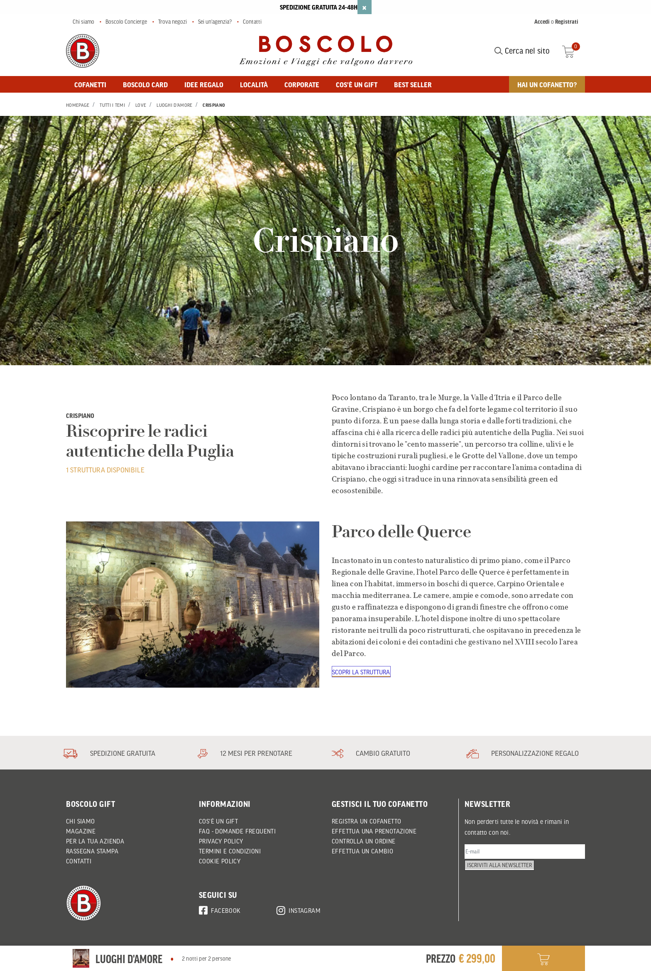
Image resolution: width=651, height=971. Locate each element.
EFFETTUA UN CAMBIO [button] (362, 851)
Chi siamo (83, 22)
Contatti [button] (78, 861)
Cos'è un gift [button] (356, 84)
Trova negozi (172, 22)
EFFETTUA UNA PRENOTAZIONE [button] (374, 831)
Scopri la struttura (362, 672)
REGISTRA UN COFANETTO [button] (366, 821)
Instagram (299, 909)
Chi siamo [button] (80, 821)
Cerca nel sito (522, 51)
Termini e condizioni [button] (230, 851)
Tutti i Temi (112, 105)
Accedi (542, 22)
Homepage (77, 105)
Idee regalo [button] (203, 84)
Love (140, 105)
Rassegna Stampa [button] (92, 851)
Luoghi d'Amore (174, 105)
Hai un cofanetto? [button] (547, 84)
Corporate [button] (301, 84)
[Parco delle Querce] (192, 604)
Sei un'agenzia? (215, 22)
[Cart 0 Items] (573, 50)
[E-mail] (525, 852)
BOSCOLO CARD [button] (145, 84)
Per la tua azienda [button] (95, 841)
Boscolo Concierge (126, 22)
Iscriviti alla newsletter (503, 873)
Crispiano (214, 105)
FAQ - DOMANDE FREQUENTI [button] (237, 831)
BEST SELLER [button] (413, 84)
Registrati (566, 22)
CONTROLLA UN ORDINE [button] (364, 841)
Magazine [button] (80, 831)
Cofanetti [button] (90, 84)
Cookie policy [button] (219, 861)
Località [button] (254, 84)
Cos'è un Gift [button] (218, 821)
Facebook (220, 909)
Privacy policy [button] (221, 841)
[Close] (364, 7)
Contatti (252, 22)
